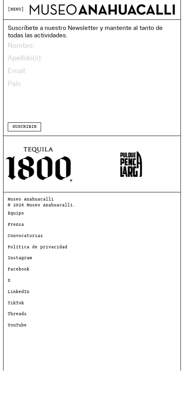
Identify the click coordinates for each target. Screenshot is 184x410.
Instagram (20, 258)
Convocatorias (25, 236)
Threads (17, 314)
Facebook (18, 269)
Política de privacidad (37, 247)
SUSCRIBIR (24, 127)
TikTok (16, 303)
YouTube (17, 325)
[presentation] (67, 105)
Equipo (16, 213)
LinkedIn (18, 292)
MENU (15, 9)
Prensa (16, 225)
